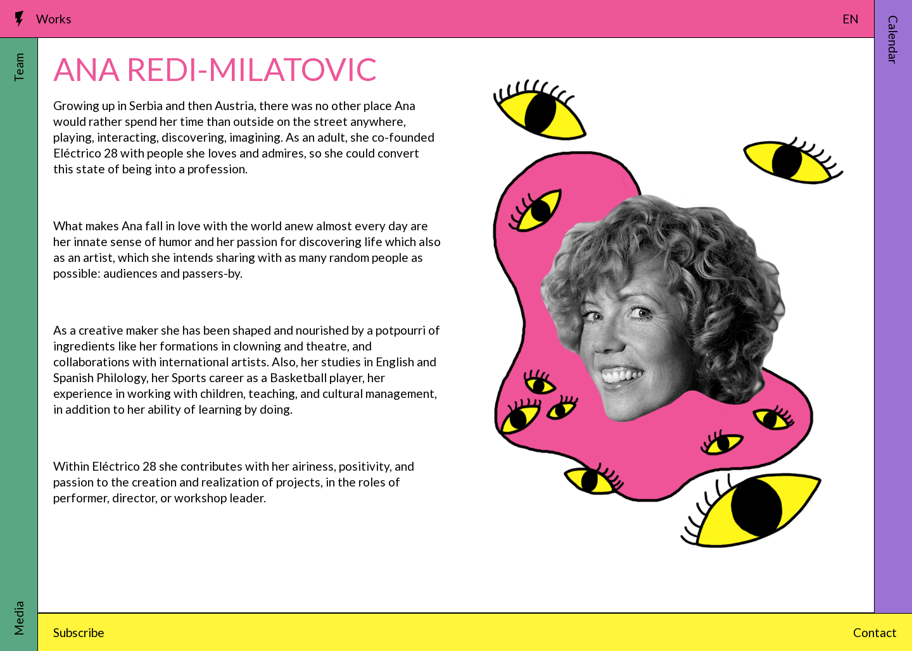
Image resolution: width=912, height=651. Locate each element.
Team (18, 67)
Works (54, 18)
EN (850, 18)
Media (18, 618)
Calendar (893, 39)
